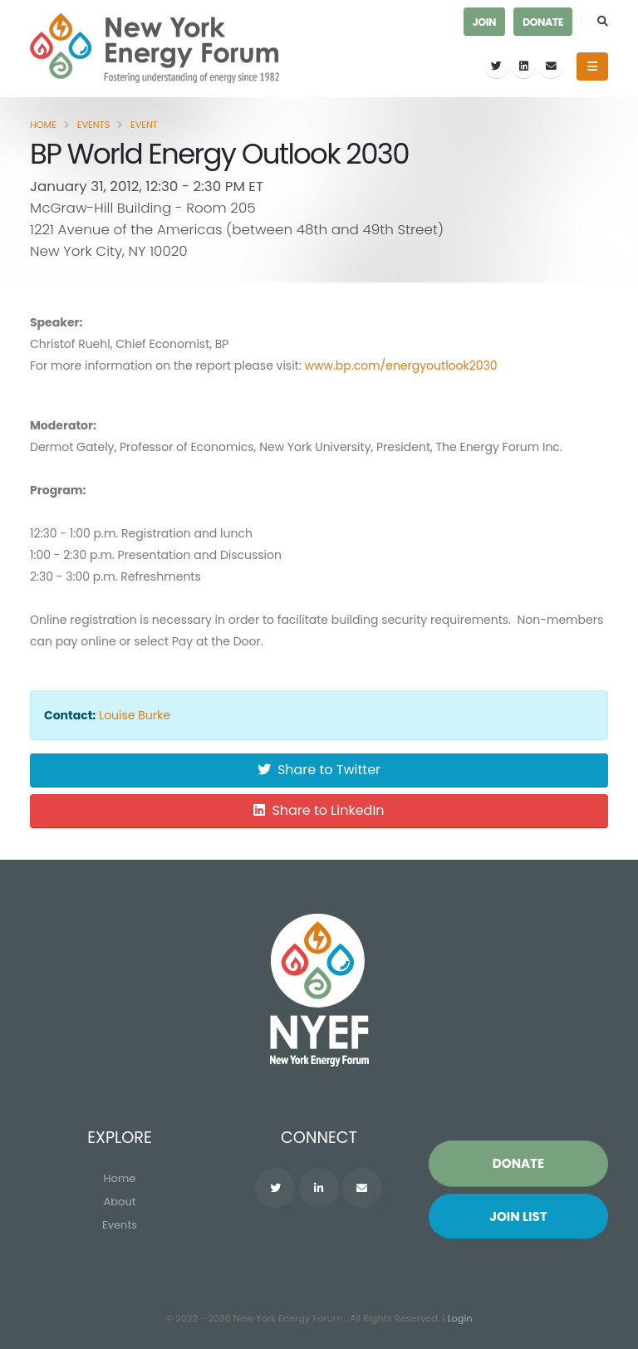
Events (93, 124)
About (120, 1201)
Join (484, 22)
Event (144, 124)
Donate (543, 22)
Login (460, 1318)
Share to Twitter (319, 769)
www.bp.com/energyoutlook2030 (400, 365)
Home (43, 124)
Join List (518, 1216)
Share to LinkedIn (318, 810)
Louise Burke (134, 715)
